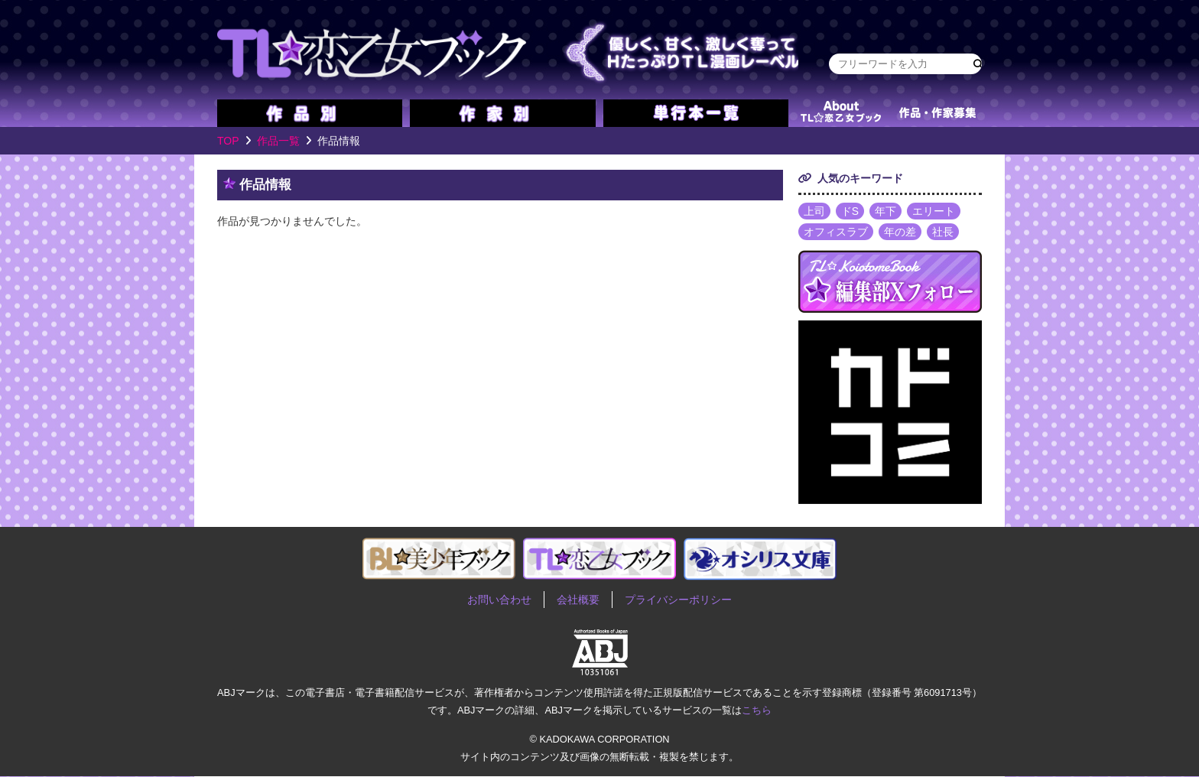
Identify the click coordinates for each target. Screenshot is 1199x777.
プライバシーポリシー (678, 600)
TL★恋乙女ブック (507, 50)
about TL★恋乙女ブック (840, 113)
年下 (885, 211)
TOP (228, 141)
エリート (933, 211)
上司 (814, 211)
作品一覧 (278, 141)
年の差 (900, 232)
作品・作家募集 (937, 113)
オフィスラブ (836, 232)
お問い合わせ (499, 600)
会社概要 (578, 600)
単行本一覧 (695, 113)
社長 (943, 232)
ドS (850, 211)
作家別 (502, 113)
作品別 (309, 113)
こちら (757, 710)
